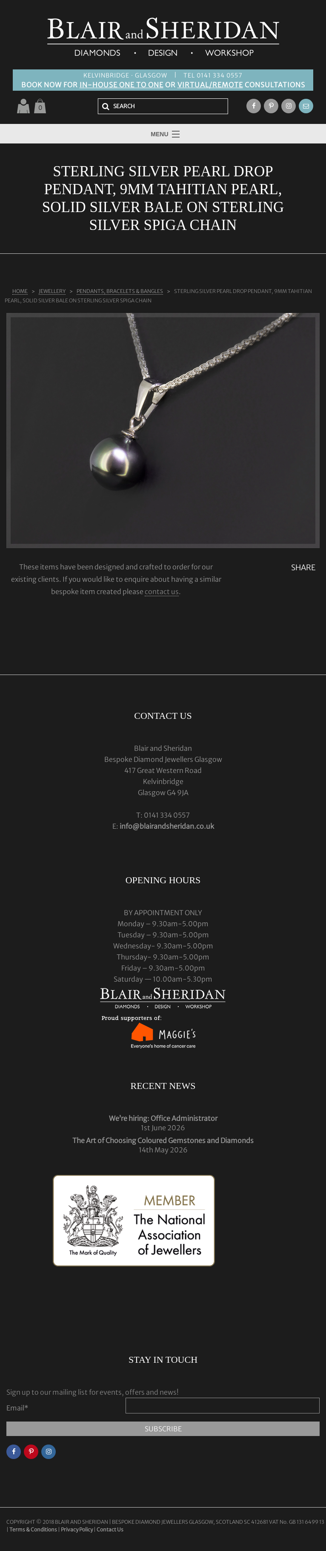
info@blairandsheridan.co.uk (167, 826)
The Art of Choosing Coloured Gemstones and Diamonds (163, 1140)
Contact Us (110, 1529)
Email (17, 1408)
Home (20, 291)
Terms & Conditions (33, 1529)
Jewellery (52, 291)
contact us (162, 591)
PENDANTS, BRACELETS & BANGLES (120, 291)
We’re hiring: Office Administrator (163, 1118)
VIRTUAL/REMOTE (210, 84)
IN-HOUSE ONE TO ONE (121, 84)
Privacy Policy (77, 1529)
